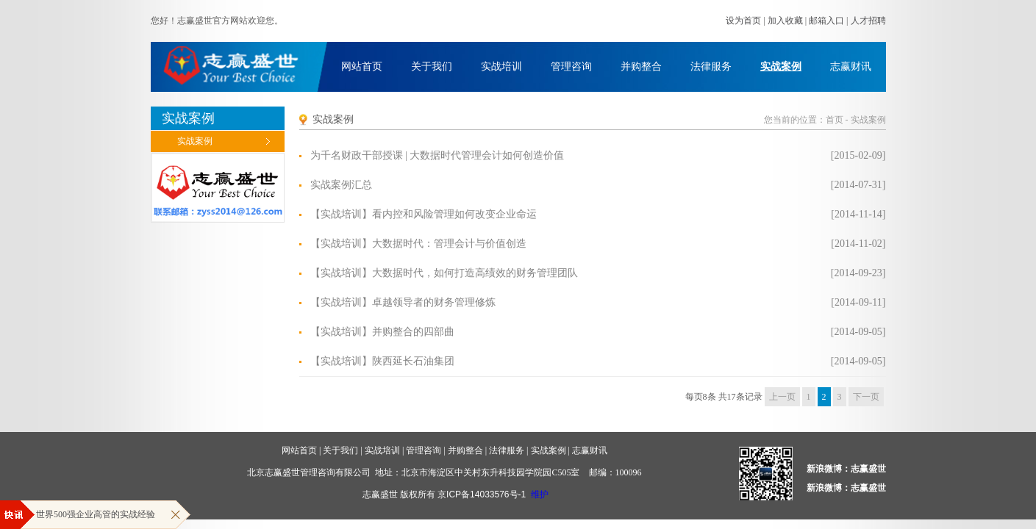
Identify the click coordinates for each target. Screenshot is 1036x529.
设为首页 (743, 20)
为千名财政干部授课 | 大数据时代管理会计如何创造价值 (437, 155)
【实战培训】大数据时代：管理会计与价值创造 (418, 243)
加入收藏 (785, 20)
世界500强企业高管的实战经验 (95, 514)
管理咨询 (571, 66)
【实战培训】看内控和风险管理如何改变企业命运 (423, 214)
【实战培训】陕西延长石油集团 (382, 361)
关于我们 (431, 66)
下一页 (866, 397)
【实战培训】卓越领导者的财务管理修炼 (403, 302)
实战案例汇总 (341, 184)
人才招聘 (868, 20)
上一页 (782, 397)
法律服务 (711, 66)
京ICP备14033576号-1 (481, 494)
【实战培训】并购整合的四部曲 (382, 331)
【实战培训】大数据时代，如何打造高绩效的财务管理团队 (444, 272)
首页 (834, 120)
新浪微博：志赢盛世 (846, 469)
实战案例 (780, 66)
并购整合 (641, 66)
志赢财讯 (850, 66)
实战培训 (501, 66)
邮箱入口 (826, 20)
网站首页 (361, 66)
